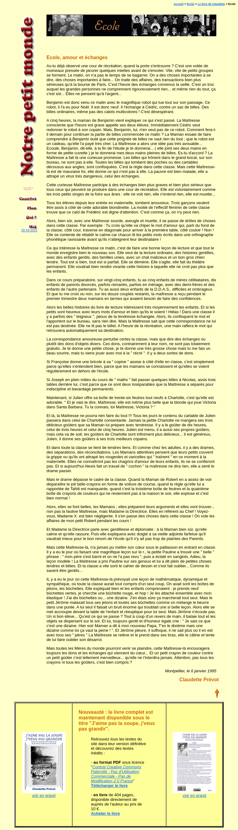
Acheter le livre (105, 813)
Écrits (190, 4)
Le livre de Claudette (211, 4)
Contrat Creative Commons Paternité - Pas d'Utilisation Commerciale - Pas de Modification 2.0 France (116, 774)
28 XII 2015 (29, 230)
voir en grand (44, 793)
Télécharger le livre (109, 785)
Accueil (178, 4)
